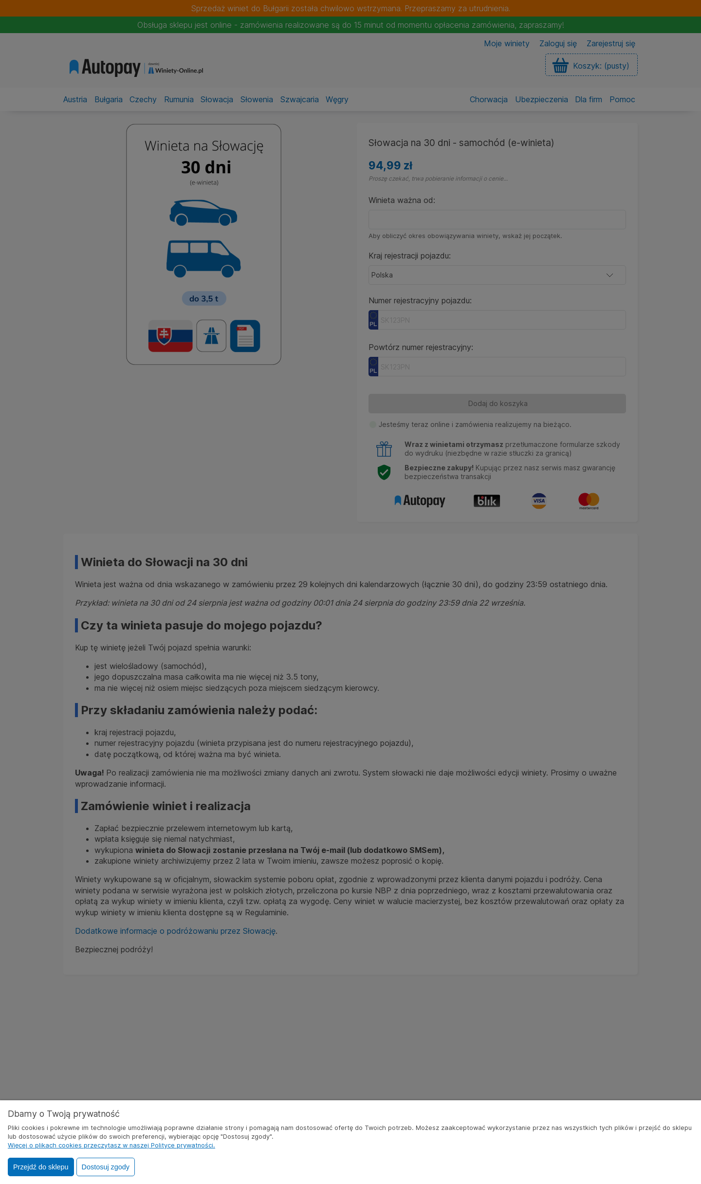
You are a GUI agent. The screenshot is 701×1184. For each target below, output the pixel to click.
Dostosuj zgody (105, 1167)
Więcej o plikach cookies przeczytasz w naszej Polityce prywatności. (111, 1145)
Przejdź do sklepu (41, 1167)
